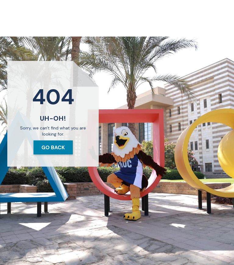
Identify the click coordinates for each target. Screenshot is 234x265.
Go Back (53, 147)
